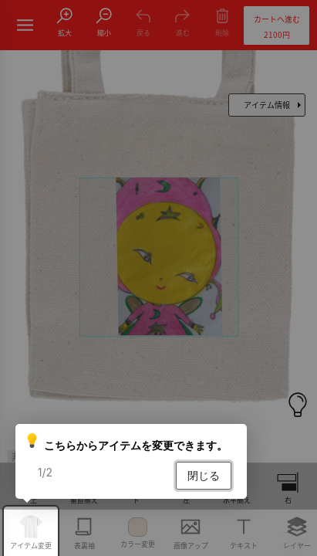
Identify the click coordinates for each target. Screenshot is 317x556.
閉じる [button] (203, 475)
